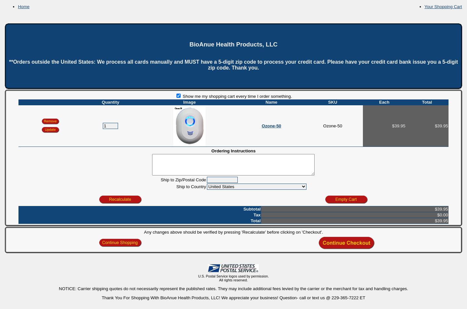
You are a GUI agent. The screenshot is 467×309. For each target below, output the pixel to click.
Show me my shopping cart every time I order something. (234, 96)
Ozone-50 (271, 125)
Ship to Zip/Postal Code (183, 183)
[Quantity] (110, 126)
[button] (51, 130)
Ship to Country (191, 190)
